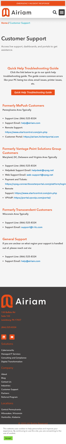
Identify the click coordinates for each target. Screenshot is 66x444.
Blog (3, 378)
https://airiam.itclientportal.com (41, 136)
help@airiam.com (30, 122)
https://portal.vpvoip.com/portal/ (32, 197)
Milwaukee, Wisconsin (11, 413)
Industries (5, 385)
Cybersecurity (7, 350)
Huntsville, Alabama (10, 417)
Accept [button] (8, 438)
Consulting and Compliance (13, 357)
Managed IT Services (10, 354)
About (4, 374)
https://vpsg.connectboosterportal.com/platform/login (35, 183)
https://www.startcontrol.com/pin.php (26, 132)
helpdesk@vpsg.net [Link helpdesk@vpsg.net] (43, 170)
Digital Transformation (11, 361)
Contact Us (6, 381)
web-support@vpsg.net (40, 174)
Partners (5, 393)
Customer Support (9, 389)
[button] (55, 12)
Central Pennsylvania (11, 409)
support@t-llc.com (31, 227)
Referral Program (9, 397)
